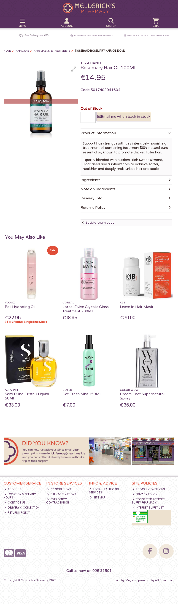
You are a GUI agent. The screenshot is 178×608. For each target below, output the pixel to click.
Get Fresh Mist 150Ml (81, 398)
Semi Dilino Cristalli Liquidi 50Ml (27, 400)
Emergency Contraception (57, 505)
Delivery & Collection (21, 512)
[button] (73, 69)
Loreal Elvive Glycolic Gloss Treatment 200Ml (85, 313)
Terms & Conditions (148, 493)
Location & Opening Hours (20, 500)
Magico (131, 584)
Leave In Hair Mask (136, 311)
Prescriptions (59, 493)
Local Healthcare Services (104, 494)
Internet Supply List (148, 512)
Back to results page (100, 227)
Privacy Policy (144, 498)
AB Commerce (164, 584)
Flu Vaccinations (61, 498)
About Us (12, 493)
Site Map (97, 502)
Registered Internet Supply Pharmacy (148, 505)
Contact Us (15, 507)
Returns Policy (17, 517)
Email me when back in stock (123, 118)
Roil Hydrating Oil (20, 311)
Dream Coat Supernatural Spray (142, 400)
